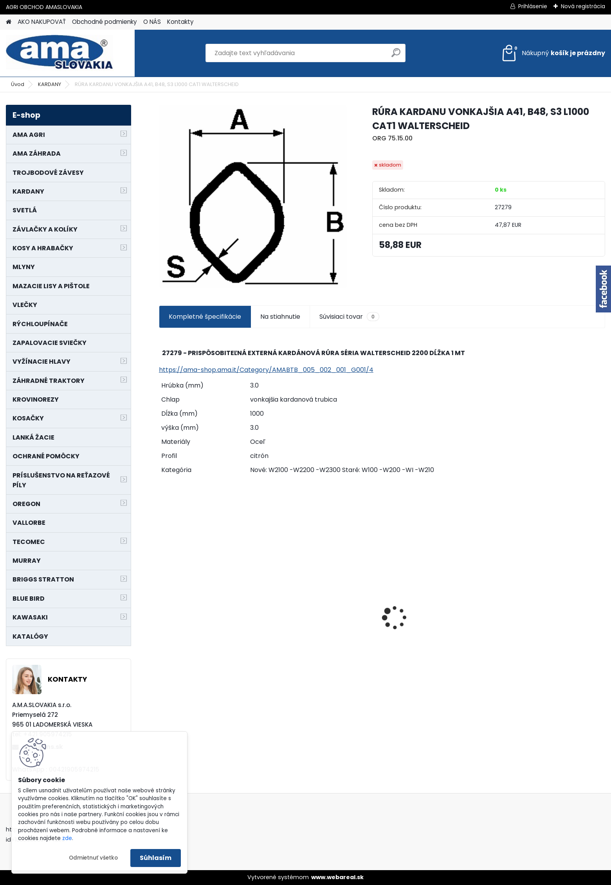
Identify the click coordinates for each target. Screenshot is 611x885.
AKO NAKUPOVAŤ (42, 22)
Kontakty (180, 22)
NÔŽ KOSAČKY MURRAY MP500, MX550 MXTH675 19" (435, 574)
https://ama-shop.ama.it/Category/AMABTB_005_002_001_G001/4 (266, 369)
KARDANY (49, 84)
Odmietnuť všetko (93, 858)
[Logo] (60, 53)
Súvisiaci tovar (349, 316)
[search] (395, 55)
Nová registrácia (583, 6)
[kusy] (182, 673)
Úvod (17, 84)
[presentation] (163, 604)
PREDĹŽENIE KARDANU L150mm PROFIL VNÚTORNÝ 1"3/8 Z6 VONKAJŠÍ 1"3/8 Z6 (209, 605)
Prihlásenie (532, 6)
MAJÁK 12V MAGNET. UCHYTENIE (325, 630)
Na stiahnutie (280, 316)
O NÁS (152, 22)
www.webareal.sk (337, 877)
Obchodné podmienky (104, 22)
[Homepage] (8, 22)
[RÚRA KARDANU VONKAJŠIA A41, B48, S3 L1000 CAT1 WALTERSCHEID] (253, 196)
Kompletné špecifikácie (205, 316)
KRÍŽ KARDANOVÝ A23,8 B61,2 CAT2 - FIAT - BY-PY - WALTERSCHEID (546, 576)
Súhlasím (155, 857)
